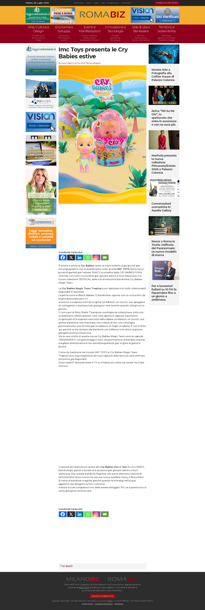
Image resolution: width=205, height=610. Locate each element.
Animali (141, 35)
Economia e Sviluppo (64, 29)
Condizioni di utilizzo (104, 604)
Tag (102, 3)
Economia (64, 35)
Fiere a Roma (89, 38)
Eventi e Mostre (89, 35)
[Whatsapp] (88, 257)
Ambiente (166, 35)
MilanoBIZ (126, 3)
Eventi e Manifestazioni (90, 29)
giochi (68, 566)
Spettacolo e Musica (89, 40)
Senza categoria (93, 63)
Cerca (88, 3)
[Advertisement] (102, 228)
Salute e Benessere (141, 40)
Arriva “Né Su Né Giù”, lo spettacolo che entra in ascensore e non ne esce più (164, 117)
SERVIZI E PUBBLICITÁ (102, 596)
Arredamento (38, 35)
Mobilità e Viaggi (166, 40)
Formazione (64, 38)
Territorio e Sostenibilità (166, 29)
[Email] (105, 257)
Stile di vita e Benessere (141, 29)
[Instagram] (96, 257)
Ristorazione (141, 38)
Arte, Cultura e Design (38, 29)
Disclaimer (119, 604)
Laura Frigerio (67, 63)
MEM (110, 601)
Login (96, 3)
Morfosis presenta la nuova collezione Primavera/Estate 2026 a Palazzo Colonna (164, 164)
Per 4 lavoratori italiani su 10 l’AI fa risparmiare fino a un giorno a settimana (164, 292)
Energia (115, 35)
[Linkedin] (79, 257)
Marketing (115, 38)
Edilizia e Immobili (167, 38)
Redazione (79, 3)
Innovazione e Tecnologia (115, 29)
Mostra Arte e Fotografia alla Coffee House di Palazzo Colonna (163, 75)
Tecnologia (115, 40)
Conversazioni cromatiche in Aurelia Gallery (161, 207)
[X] (71, 257)
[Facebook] (63, 257)
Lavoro (64, 40)
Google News (113, 3)
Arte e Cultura (38, 38)
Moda (38, 40)
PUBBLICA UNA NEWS (167, 3)
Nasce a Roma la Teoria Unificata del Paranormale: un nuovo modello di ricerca (164, 248)
